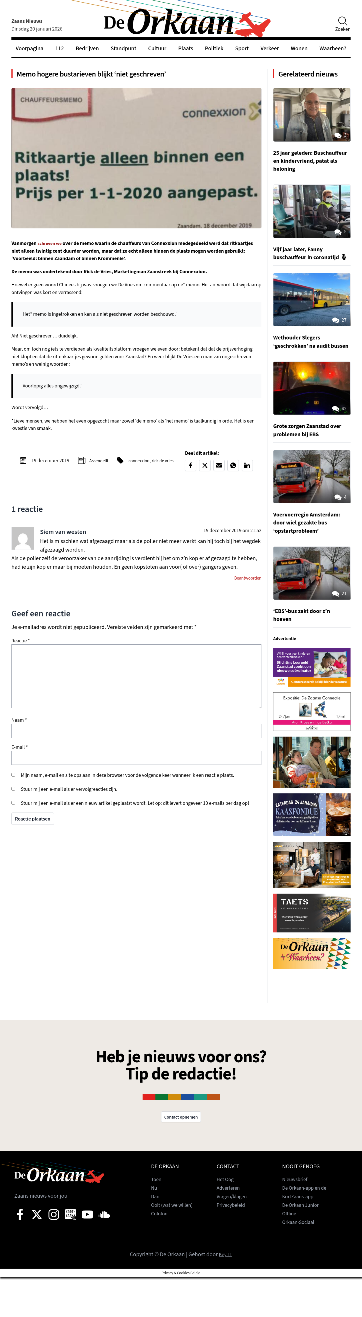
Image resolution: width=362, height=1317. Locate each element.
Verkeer (270, 49)
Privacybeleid (233, 1245)
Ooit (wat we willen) (174, 1245)
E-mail (19, 753)
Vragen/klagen (234, 1236)
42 (338, 447)
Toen (157, 1219)
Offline (290, 1253)
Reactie (20, 647)
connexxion (140, 461)
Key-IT (225, 1294)
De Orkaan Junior (303, 1245)
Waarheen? (332, 49)
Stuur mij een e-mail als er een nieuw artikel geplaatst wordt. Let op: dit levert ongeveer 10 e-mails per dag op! (135, 809)
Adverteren (230, 1228)
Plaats (185, 49)
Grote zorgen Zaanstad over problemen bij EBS (306, 468)
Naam (19, 726)
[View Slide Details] (312, 705)
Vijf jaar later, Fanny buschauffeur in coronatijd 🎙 (310, 279)
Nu (154, 1228)
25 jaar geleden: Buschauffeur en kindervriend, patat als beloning (305, 178)
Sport (242, 49)
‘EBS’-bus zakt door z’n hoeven (305, 653)
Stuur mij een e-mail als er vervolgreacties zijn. (69, 795)
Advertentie (286, 676)
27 (338, 350)
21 (338, 632)
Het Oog (226, 1219)
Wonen (299, 49)
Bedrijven (87, 49)
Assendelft (97, 465)
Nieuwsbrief (296, 1219)
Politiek (214, 49)
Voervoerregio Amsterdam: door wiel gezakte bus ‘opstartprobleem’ (311, 560)
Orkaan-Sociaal (300, 1262)
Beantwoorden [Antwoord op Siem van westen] (246, 584)
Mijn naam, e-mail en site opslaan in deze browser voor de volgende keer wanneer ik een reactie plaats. (127, 781)
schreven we (51, 247)
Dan (156, 1236)
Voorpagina (29, 49)
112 (59, 49)
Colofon (160, 1253)
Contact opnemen (181, 1156)
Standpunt (124, 49)
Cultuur (157, 49)
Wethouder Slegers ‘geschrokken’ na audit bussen (305, 375)
